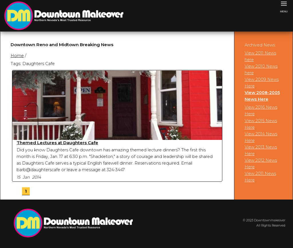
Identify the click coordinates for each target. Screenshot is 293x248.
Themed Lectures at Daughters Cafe (57, 142)
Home (17, 55)
